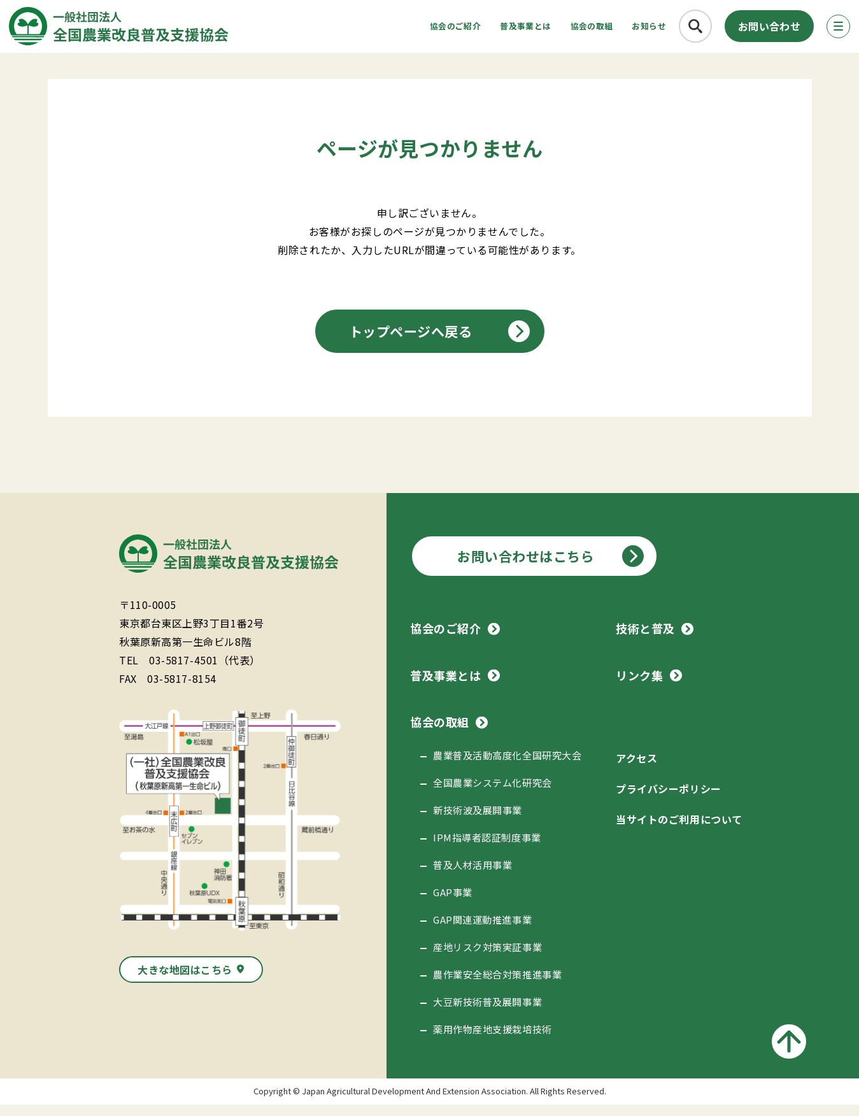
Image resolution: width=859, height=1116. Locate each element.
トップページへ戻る (410, 342)
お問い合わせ (755, 29)
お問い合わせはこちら (525, 567)
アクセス (636, 769)
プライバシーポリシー (668, 800)
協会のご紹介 (383, 28)
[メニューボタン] (829, 29)
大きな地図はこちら (185, 981)
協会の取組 (556, 28)
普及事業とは (472, 28)
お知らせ (629, 28)
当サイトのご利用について (679, 830)
